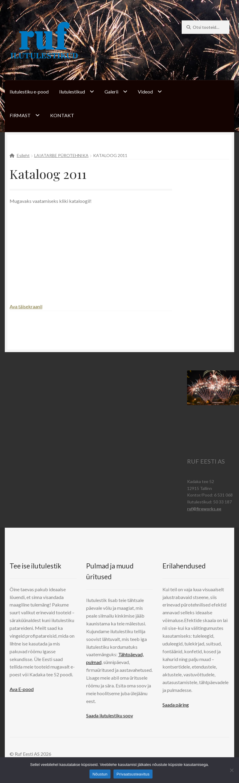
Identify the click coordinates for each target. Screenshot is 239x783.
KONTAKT (62, 115)
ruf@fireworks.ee (204, 508)
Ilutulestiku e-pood (29, 91)
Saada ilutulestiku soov (109, 715)
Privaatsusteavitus (133, 774)
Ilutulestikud (72, 91)
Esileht (23, 155)
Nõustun (99, 774)
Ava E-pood (22, 689)
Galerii (111, 91)
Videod (145, 91)
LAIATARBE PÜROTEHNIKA (61, 155)
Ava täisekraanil (26, 306)
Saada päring (175, 704)
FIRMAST (20, 115)
